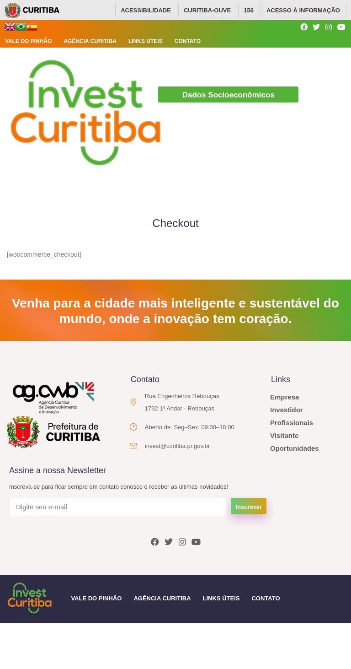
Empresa (284, 396)
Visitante (284, 434)
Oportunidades (294, 447)
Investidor (286, 409)
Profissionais (291, 422)
